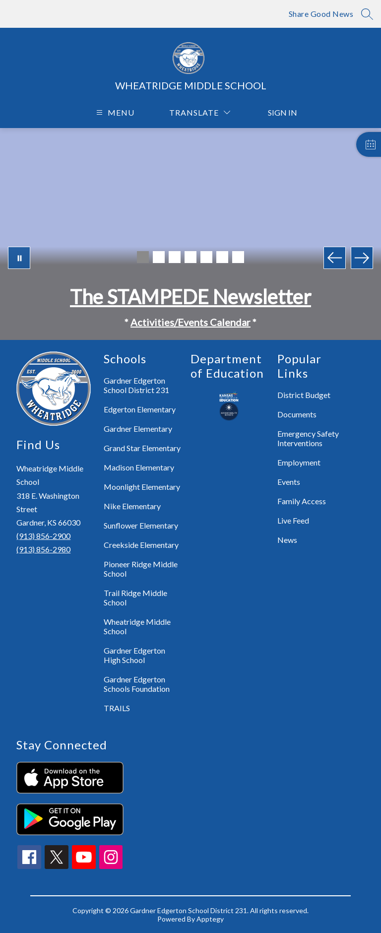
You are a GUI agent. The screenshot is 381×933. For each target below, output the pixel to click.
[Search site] (367, 14)
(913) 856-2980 (43, 549)
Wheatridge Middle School (137, 626)
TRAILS (117, 708)
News (287, 539)
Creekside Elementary (141, 544)
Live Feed (293, 520)
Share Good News (321, 13)
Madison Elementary (139, 467)
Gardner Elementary (138, 428)
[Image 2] (159, 257)
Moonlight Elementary (142, 486)
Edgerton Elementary (140, 409)
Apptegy (210, 919)
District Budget (303, 395)
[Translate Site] (200, 112)
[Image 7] (238, 257)
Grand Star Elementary (142, 448)
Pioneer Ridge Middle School (141, 568)
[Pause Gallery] (19, 258)
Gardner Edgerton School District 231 (136, 385)
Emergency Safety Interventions (308, 438)
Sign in (277, 112)
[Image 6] (222, 257)
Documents (297, 414)
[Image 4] (190, 257)
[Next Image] (362, 258)
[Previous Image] (334, 258)
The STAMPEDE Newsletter (190, 297)
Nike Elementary (132, 506)
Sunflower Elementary (141, 525)
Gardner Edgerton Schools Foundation (137, 683)
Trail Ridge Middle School (135, 597)
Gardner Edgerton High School (134, 655)
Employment (298, 462)
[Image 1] (143, 257)
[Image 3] (175, 257)
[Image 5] (206, 257)
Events (288, 481)
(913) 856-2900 (43, 535)
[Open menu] (114, 112)
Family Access (301, 501)
